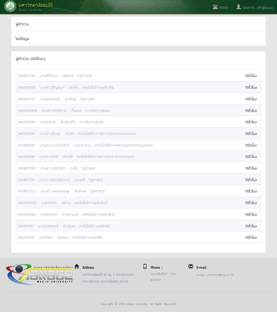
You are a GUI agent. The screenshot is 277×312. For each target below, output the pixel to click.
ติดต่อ (220, 7)
